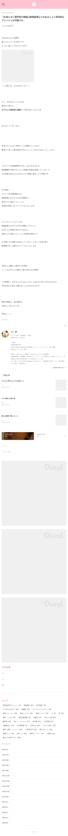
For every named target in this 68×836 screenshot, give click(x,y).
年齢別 (37, 718)
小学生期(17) (5, 319)
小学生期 (48, 722)
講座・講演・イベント (12, 730)
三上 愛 (14, 332)
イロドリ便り (49, 726)
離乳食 (7, 722)
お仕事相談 (22, 726)
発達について (42, 714)
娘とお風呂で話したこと (10, 416)
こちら (9, 314)
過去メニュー (26, 714)
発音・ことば (9, 718)
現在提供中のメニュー (12, 706)
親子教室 (41, 706)
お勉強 (51, 734)
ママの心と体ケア (10, 710)
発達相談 (28, 706)
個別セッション (10, 714)
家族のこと (8, 734)
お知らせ (35, 726)
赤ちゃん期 (50, 718)
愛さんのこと (46, 730)
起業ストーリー (37, 734)
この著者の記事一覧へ (59, 367)
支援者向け (8, 726)
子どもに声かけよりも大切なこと (13, 381)
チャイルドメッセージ (42, 710)
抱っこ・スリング (22, 722)
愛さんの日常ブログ (12, 738)
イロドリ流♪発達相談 (9, 673)
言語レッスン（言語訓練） (11, 685)
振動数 (26, 710)
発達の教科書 (24, 718)
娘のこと (22, 734)
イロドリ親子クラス (9, 679)
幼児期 (37, 722)
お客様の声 (31, 730)
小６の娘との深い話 (8, 399)
